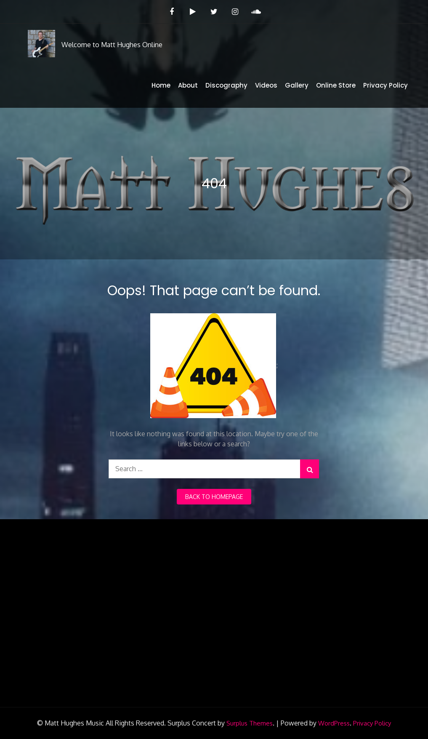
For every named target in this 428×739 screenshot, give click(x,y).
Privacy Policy (385, 85)
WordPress (334, 723)
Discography (226, 85)
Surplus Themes (249, 723)
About (188, 85)
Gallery (296, 85)
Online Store (336, 85)
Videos (266, 85)
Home (161, 85)
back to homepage (214, 496)
